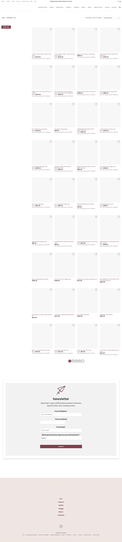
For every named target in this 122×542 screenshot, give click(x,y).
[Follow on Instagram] (60, 526)
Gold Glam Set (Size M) (106, 314)
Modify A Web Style (55, 534)
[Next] (82, 361)
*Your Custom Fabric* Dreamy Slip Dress (41, 54)
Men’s (84, 7)
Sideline (77, 7)
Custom (114, 7)
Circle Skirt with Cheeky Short (108, 166)
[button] (119, 1)
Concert (69, 7)
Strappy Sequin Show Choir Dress (86, 91)
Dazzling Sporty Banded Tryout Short (87, 241)
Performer (9, 18)
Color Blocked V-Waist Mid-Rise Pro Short (64, 242)
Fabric (13, 1)
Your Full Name (61, 411)
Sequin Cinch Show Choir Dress (86, 54)
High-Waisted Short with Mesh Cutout (85, 204)
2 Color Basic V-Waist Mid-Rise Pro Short (109, 350)
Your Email (61, 427)
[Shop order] (112, 17)
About (2, 1)
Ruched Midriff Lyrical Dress (39, 129)
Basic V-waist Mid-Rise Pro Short (41, 350)
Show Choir (60, 7)
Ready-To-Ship (98, 7)
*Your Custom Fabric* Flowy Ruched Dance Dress (65, 54)
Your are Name (61, 419)
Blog (31, 1)
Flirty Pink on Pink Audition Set (63, 279)
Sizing (18, 1)
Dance (52, 7)
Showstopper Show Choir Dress (108, 91)
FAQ (35, 1)
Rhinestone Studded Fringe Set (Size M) (42, 315)
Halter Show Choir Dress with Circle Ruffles (41, 92)
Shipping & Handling (31, 534)
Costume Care (25, 1)
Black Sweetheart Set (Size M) (40, 279)
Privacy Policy (96, 534)
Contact (8, 1)
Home (3, 18)
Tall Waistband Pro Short (106, 204)
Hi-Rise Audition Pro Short (84, 350)
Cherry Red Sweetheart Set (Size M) (64, 314)
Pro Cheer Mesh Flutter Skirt (62, 204)
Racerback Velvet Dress (61, 129)
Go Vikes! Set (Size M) (83, 314)
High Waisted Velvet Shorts (39, 241)
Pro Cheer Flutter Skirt (37, 204)
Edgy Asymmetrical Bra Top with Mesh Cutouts (86, 167)
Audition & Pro (43, 7)
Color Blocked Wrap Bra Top (39, 166)
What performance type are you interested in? (61, 435)
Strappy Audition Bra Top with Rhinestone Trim (63, 167)
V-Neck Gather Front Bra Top (107, 129)
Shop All (107, 7)
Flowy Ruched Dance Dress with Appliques (109, 54)
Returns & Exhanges (44, 534)
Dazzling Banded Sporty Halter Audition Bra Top (85, 129)
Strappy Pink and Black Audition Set (87, 279)
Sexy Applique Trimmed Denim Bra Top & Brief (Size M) (109, 279)
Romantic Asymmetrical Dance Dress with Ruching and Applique (64, 92)
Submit (61, 446)
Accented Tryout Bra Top (61, 350)
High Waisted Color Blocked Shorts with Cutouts (109, 242)
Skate (90, 7)
